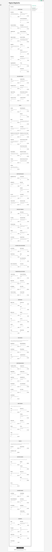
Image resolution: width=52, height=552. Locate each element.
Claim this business (34, 9)
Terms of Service (18, 550)
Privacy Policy (22, 550)
